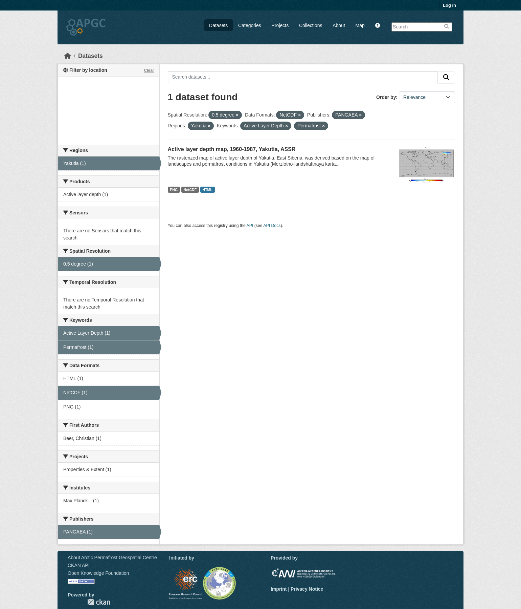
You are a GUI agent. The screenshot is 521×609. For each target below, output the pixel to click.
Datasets (218, 25)
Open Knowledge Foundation (98, 573)
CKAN (98, 602)
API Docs (271, 225)
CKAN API (79, 565)
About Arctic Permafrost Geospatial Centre (112, 557)
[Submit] (446, 77)
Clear (149, 70)
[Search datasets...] (303, 77)
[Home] (67, 55)
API (250, 225)
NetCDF (190, 190)
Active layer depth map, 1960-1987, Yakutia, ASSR (232, 149)
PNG (174, 190)
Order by (386, 97)
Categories (249, 25)
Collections (310, 25)
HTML (207, 190)
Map (360, 25)
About (339, 25)
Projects (280, 25)
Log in (449, 5)
